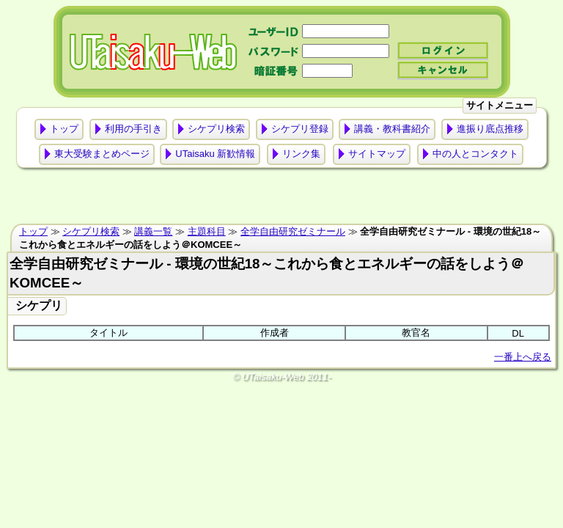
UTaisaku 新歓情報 (215, 153)
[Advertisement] (281, 199)
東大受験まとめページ (102, 153)
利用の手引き (133, 128)
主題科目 (207, 231)
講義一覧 (153, 231)
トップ (64, 128)
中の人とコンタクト (475, 153)
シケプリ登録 (299, 128)
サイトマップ (376, 153)
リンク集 (301, 153)
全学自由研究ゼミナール (292, 231)
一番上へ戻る (522, 356)
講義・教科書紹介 (392, 128)
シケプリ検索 (216, 128)
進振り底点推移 (490, 128)
